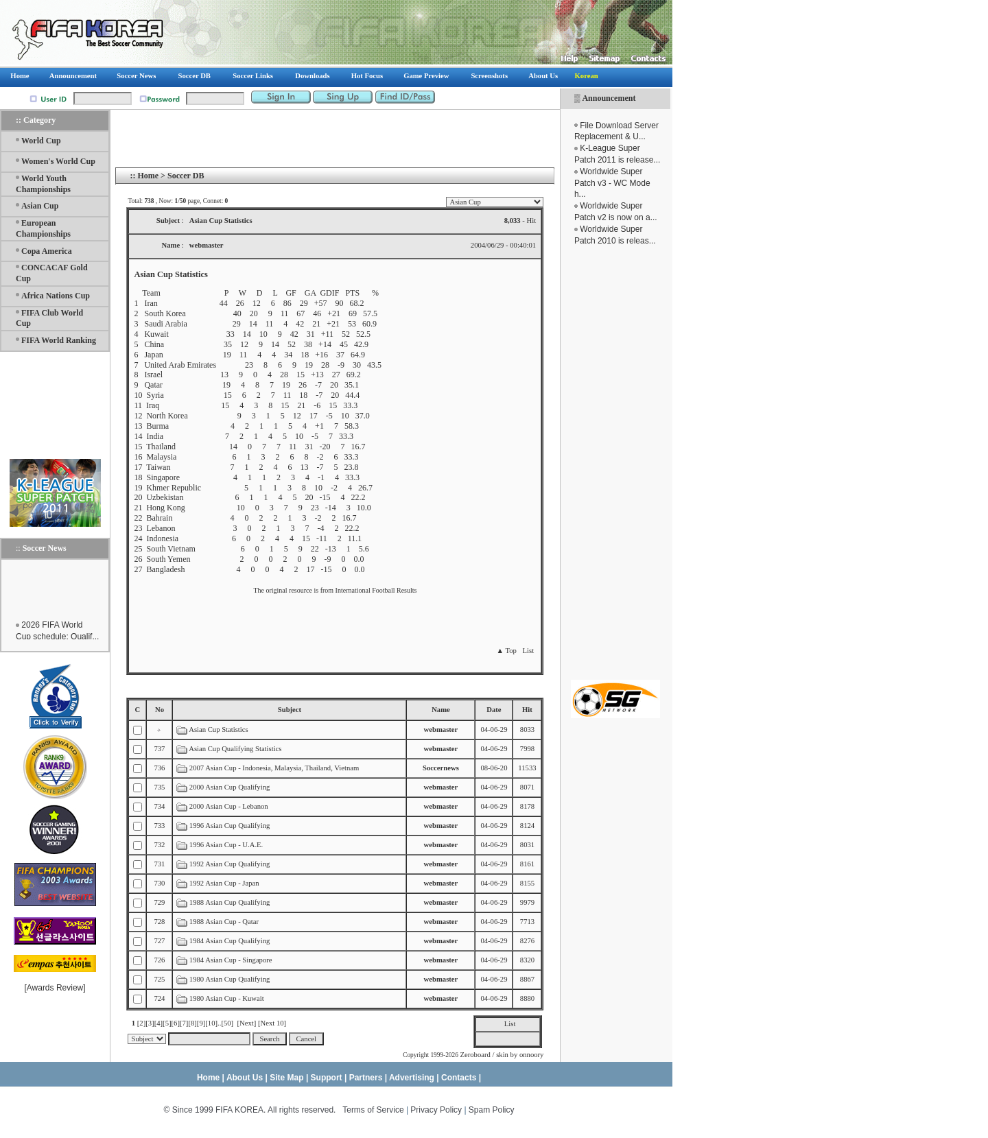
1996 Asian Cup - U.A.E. (226, 845)
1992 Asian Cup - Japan (224, 883)
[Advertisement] (615, 463)
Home (147, 175)
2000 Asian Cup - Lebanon (228, 806)
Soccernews (441, 768)
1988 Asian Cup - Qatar (224, 921)
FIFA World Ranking (58, 340)
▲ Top (506, 650)
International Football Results (376, 590)
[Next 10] (272, 1023)
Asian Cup (39, 206)
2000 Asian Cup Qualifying (229, 787)
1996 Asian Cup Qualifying (229, 825)
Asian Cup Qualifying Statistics (235, 748)
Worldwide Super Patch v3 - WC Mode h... (612, 183)
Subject (289, 709)
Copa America (46, 251)
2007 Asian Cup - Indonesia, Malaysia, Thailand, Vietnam (274, 768)
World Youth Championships (43, 184)
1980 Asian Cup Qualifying (229, 979)
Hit (527, 709)
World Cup (41, 140)
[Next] (246, 1023)
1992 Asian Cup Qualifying (229, 864)
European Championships (43, 228)
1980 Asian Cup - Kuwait (226, 998)
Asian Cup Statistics (218, 729)
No (159, 709)
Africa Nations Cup (55, 295)
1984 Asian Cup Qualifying (229, 941)
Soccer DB (185, 175)
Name (441, 709)
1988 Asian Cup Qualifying (229, 902)
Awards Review (55, 988)
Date (493, 709)
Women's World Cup (58, 161)
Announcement (608, 98)
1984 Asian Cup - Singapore (230, 960)
